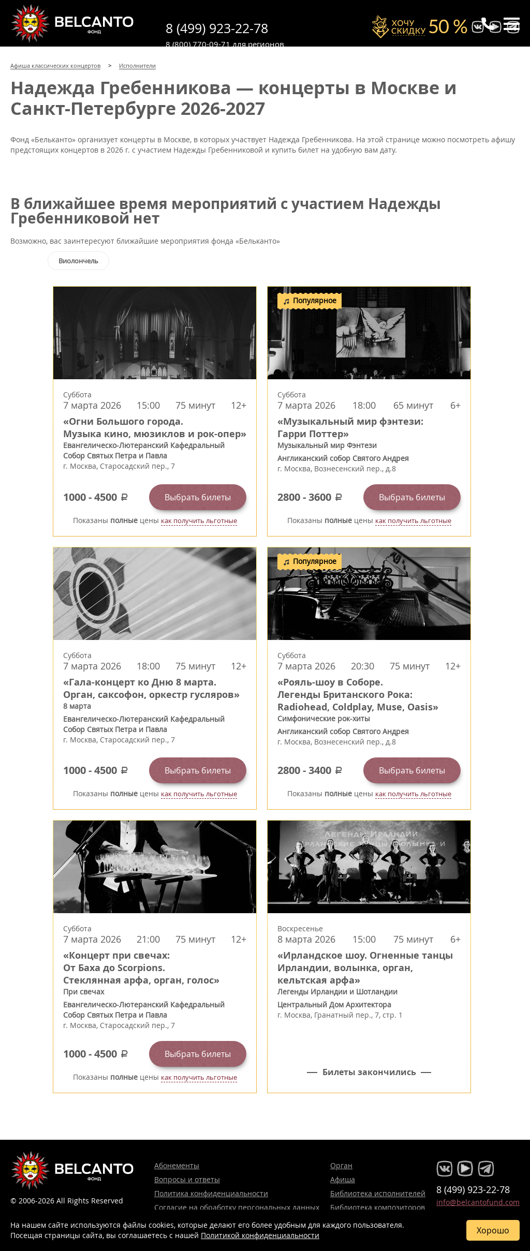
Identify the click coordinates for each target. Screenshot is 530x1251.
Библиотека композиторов (377, 1207)
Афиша (342, 1179)
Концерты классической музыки (72, 23)
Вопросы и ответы (187, 1179)
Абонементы (176, 1165)
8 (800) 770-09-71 (198, 44)
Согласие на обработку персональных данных (236, 1207)
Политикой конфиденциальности (260, 1235)
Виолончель (78, 260)
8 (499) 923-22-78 (217, 28)
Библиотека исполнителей (377, 1193)
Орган (341, 1165)
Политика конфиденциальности (211, 1193)
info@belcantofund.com (478, 1202)
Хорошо (493, 1230)
